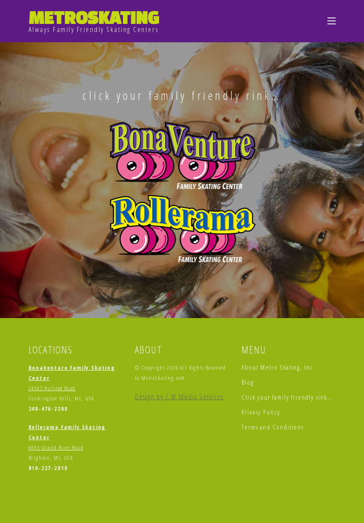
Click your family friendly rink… (287, 397)
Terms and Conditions (272, 427)
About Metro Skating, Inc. (278, 367)
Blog (247, 382)
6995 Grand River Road (56, 447)
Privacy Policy (261, 412)
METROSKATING (94, 17)
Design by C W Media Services (179, 396)
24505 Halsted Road (52, 388)
